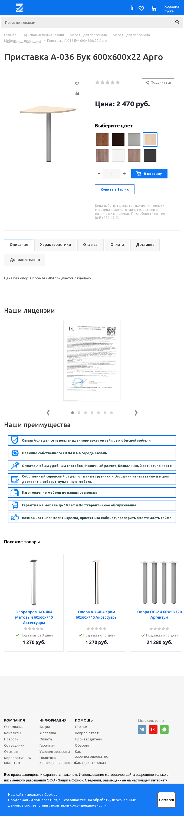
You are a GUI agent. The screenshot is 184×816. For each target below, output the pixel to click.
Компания (14, 720)
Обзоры (82, 745)
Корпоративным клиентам (18, 760)
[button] (72, 412)
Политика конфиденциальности (58, 760)
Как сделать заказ (90, 762)
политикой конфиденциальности (78, 805)
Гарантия (47, 745)
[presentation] (48, 411)
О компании (14, 727)
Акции (45, 727)
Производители (88, 739)
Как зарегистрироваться (92, 754)
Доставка (48, 733)
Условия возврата (55, 751)
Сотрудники (14, 745)
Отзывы (11, 751)
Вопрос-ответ (87, 733)
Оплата (46, 739)
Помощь (84, 720)
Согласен (166, 800)
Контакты (12, 733)
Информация (53, 720)
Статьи (81, 727)
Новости (11, 739)
